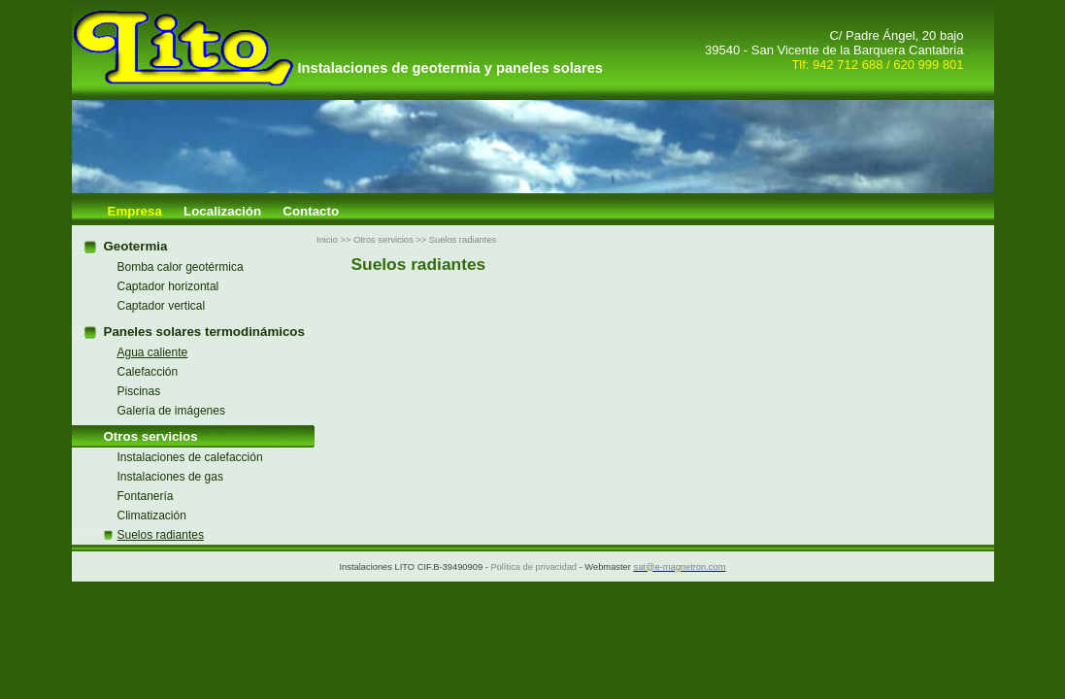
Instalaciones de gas (170, 476)
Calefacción (148, 372)
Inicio (327, 240)
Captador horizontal (168, 286)
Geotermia (136, 246)
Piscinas (139, 391)
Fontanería (145, 496)
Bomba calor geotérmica (180, 267)
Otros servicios (151, 436)
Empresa (135, 211)
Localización (222, 211)
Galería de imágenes (171, 410)
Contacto (311, 211)
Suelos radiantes (463, 240)
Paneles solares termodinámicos (204, 331)
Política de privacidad (533, 567)
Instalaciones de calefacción (190, 457)
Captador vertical (161, 306)
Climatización (151, 515)
